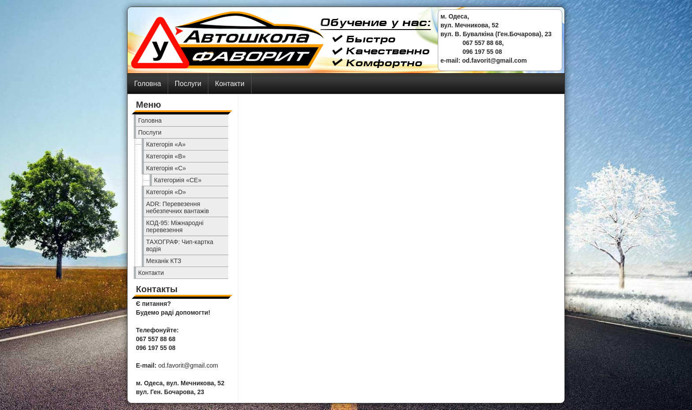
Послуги (188, 83)
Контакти (229, 83)
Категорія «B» (166, 156)
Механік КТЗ (163, 260)
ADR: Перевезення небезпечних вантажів (177, 207)
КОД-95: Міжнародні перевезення (174, 226)
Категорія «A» (166, 144)
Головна (147, 83)
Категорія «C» (166, 168)
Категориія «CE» (177, 180)
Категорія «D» (166, 192)
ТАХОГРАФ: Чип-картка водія (179, 245)
